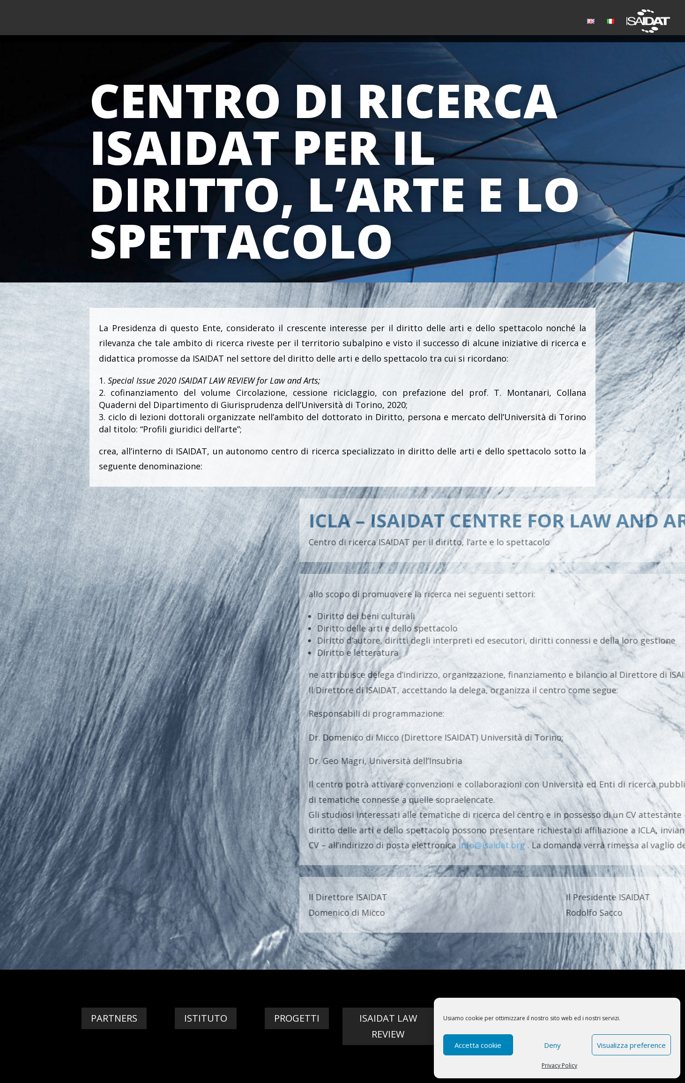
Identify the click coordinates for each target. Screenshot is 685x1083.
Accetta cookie (477, 1045)
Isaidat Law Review (388, 1026)
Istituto (205, 1018)
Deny (552, 1045)
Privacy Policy (559, 1065)
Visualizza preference (631, 1045)
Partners (114, 1018)
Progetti (297, 1018)
